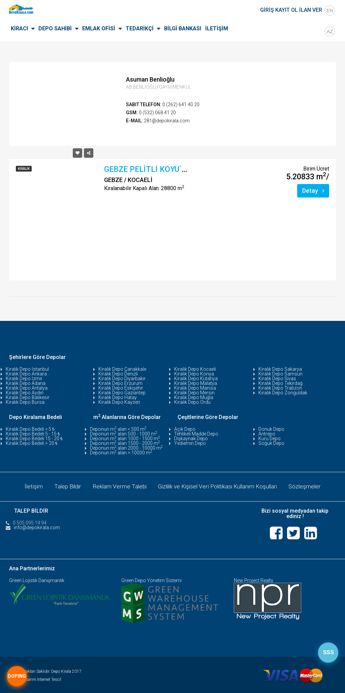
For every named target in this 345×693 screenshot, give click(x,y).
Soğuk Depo (271, 443)
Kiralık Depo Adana (25, 383)
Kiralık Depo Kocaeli (195, 369)
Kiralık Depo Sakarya (280, 369)
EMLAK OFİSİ (98, 28)
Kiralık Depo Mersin (194, 392)
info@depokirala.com (37, 526)
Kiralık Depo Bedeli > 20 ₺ (32, 443)
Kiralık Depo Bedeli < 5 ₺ (30, 429)
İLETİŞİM (216, 28)
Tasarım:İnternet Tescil (41, 678)
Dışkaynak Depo (191, 438)
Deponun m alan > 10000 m (121, 452)
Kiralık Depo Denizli (118, 373)
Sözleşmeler (310, 485)
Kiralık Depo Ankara (26, 373)
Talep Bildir (63, 485)
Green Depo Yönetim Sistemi (151, 579)
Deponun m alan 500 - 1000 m (123, 433)
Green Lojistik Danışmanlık (36, 579)
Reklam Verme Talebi (116, 485)
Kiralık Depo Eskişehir (120, 388)
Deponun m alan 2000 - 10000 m (126, 448)
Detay (313, 190)
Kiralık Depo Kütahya (196, 378)
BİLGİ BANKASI (182, 28)
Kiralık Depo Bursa (25, 402)
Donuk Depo (271, 429)
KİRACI (19, 28)
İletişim (27, 485)
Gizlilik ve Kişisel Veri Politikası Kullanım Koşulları (219, 485)
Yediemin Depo (190, 443)
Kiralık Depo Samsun (280, 373)
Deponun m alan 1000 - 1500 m (125, 438)
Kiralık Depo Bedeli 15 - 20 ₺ (34, 438)
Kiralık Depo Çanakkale (122, 369)
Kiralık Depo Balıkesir (28, 397)
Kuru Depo (269, 438)
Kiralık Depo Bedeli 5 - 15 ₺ (33, 433)
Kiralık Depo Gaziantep (122, 392)
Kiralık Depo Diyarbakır (122, 378)
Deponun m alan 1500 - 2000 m (125, 443)
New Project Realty (253, 579)
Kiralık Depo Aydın (24, 392)
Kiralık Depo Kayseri (119, 402)
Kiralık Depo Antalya (27, 388)
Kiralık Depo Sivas (277, 378)
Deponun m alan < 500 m (118, 429)
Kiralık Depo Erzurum (120, 383)
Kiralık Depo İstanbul (27, 369)
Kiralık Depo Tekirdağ (280, 383)
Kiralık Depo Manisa (195, 388)
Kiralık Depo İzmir (24, 378)
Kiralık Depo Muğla (193, 397)
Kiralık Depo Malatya (195, 383)
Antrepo (266, 433)
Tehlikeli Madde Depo (196, 433)
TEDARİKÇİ (140, 28)
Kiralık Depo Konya (194, 373)
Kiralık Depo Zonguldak (282, 392)
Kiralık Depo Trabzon (280, 388)
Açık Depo (184, 429)
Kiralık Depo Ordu (192, 402)
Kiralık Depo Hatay (117, 397)
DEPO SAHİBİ (55, 28)
